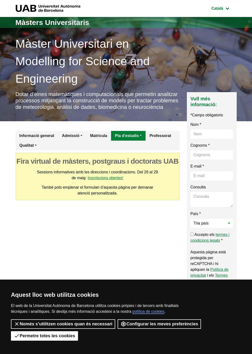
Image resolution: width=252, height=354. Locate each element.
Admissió (70, 136)
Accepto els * (210, 237)
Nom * (196, 124)
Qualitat (26, 145)
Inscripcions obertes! (105, 178)
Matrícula (98, 136)
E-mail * (197, 166)
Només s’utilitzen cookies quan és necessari (63, 324)
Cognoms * (200, 145)
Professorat (160, 136)
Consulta (198, 187)
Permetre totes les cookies (44, 336)
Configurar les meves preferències (159, 324)
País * (196, 214)
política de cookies (148, 311)
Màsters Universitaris (52, 22)
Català (223, 7)
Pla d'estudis (127, 136)
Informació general (36, 136)
